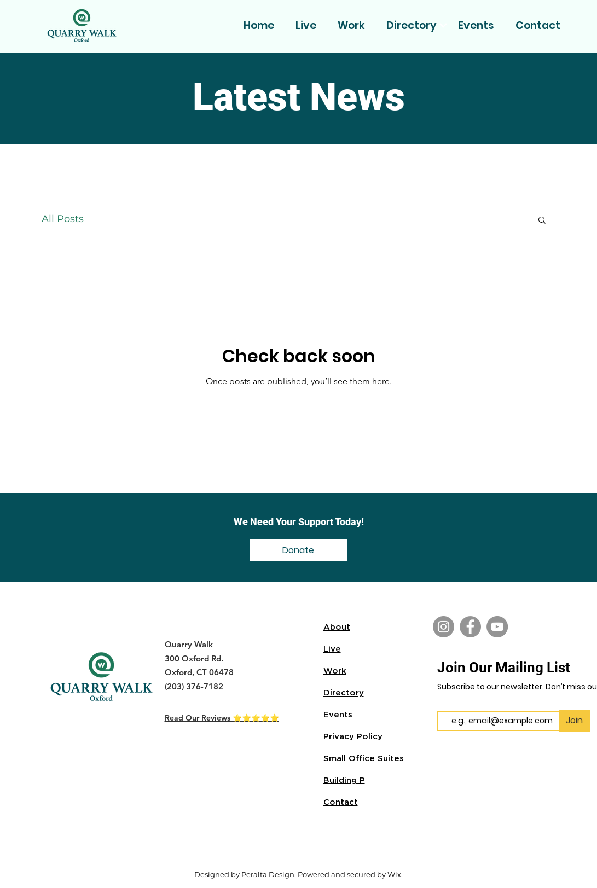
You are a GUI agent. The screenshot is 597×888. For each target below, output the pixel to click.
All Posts (63, 219)
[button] (542, 221)
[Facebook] (470, 626)
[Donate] (298, 550)
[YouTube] (497, 626)
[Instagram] (443, 626)
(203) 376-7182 (194, 686)
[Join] (574, 721)
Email (447, 702)
